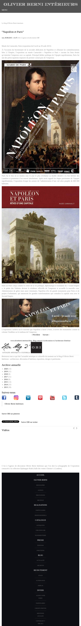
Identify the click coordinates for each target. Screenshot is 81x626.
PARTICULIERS (40, 510)
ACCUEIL (40, 475)
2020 (6, 369)
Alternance (40, 580)
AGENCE (40, 490)
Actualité (40, 560)
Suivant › (46, 335)
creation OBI (40, 530)
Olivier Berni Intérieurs (14, 404)
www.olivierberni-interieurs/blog (21, 341)
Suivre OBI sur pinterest (11, 414)
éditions (40, 545)
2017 (6, 377)
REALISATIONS (40, 505)
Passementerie (40, 535)
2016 (6, 379)
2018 (6, 374)
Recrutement (40, 570)
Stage (40, 575)
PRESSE (40, 540)
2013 (6, 387)
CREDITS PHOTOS (40, 608)
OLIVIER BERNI (40, 480)
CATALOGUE (40, 520)
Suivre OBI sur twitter (29, 422)
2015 (6, 382)
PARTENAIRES (40, 603)
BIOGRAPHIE (40, 485)
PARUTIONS (40, 550)
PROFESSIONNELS (40, 515)
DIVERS (40, 590)
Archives (40, 565)
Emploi (40, 585)
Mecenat (40, 500)
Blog (40, 555)
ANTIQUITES (40, 525)
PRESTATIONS (40, 495)
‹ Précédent (36, 335)
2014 (6, 385)
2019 (6, 371)
